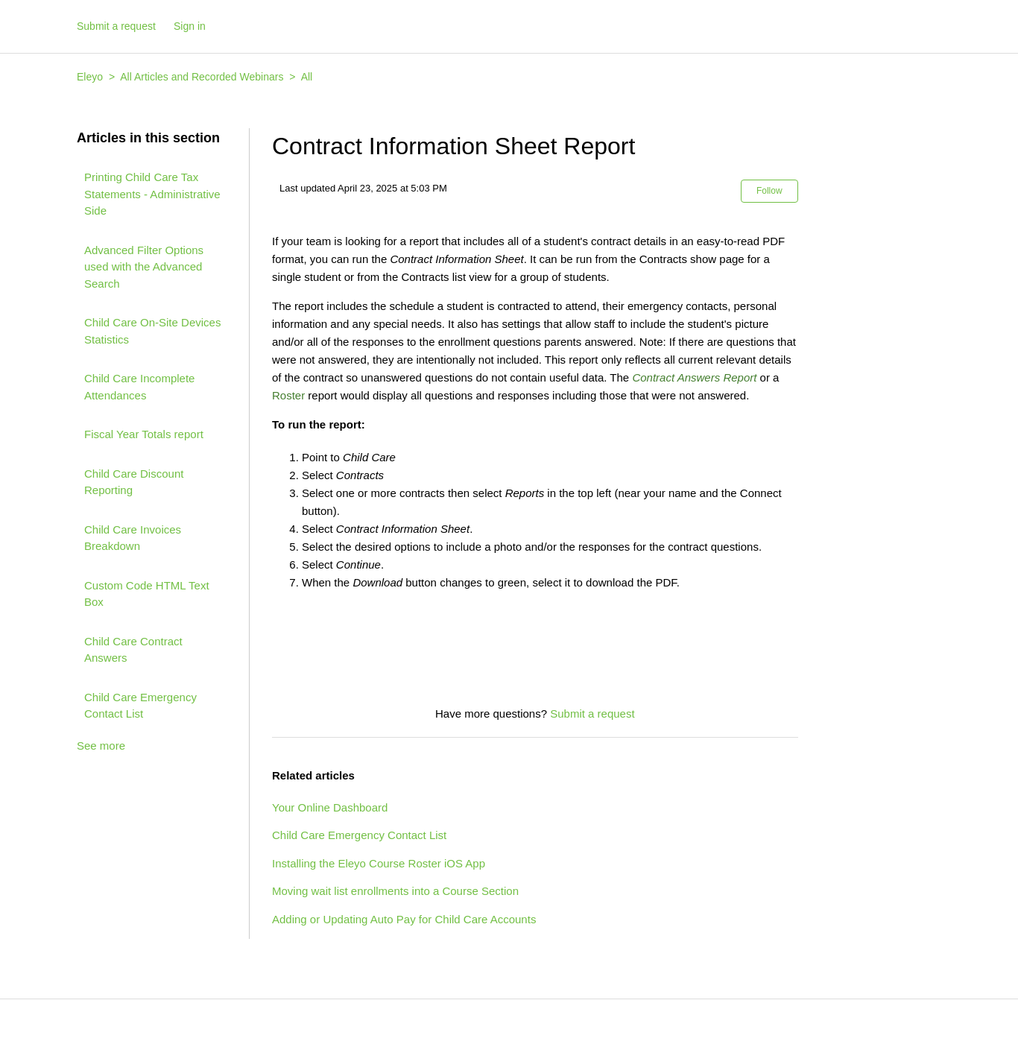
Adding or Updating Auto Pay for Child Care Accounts (404, 919)
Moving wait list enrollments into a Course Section (395, 891)
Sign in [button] (190, 26)
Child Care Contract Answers (133, 650)
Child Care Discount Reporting (133, 482)
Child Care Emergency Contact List (140, 706)
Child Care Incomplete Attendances (139, 387)
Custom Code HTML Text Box (146, 594)
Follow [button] (769, 191)
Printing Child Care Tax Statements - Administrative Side (152, 194)
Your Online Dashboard (330, 807)
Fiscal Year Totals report (143, 434)
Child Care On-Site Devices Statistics (152, 331)
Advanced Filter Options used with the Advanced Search (143, 267)
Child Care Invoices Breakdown (132, 538)
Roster (288, 395)
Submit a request (116, 26)
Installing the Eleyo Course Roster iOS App (378, 863)
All (307, 77)
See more (101, 745)
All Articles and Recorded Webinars (201, 77)
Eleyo (90, 77)
